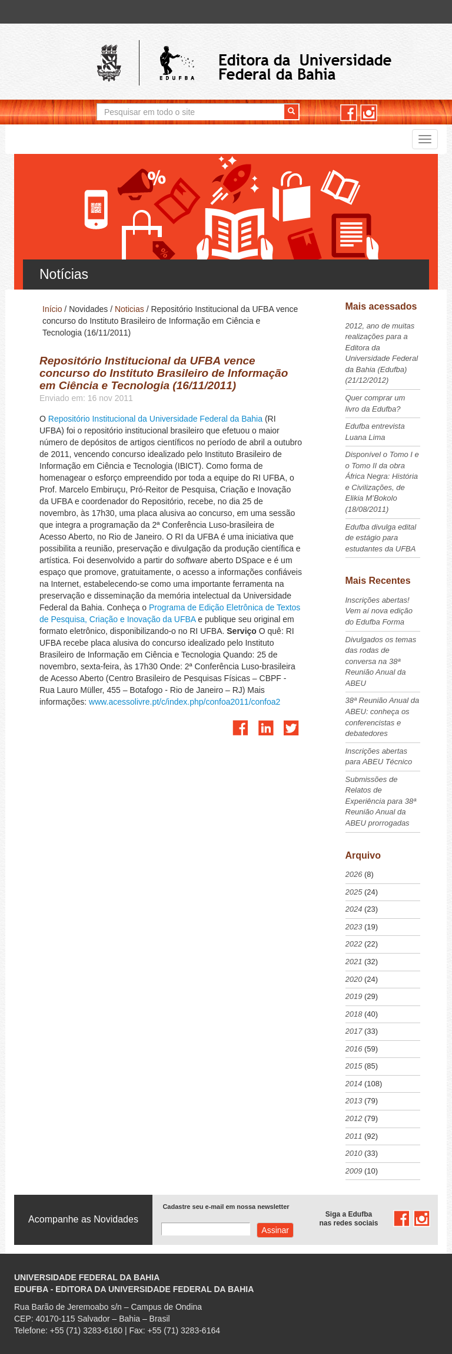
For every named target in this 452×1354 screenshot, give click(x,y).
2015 (354, 1065)
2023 (354, 926)
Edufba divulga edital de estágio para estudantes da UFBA (381, 537)
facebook (348, 112)
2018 (354, 1014)
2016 (354, 1048)
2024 (354, 909)
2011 (354, 1136)
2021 (354, 961)
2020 (354, 979)
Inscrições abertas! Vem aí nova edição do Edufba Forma (379, 611)
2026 (354, 874)
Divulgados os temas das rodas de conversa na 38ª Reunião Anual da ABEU (381, 661)
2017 (354, 1031)
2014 (354, 1083)
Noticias (129, 309)
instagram (368, 112)
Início (52, 309)
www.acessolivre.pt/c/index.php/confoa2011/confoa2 (184, 701)
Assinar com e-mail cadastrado (275, 1230)
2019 (354, 996)
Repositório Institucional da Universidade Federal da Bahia (155, 418)
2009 (354, 1170)
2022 (354, 943)
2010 (354, 1153)
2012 (354, 1118)
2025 (354, 892)
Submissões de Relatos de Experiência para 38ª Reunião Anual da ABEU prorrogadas (380, 801)
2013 (354, 1100)
